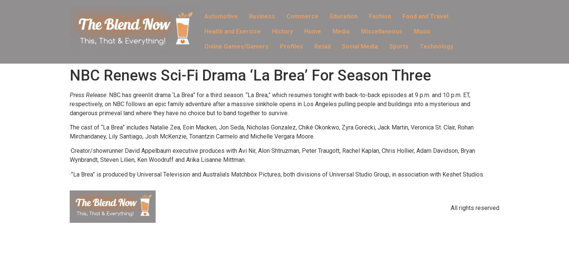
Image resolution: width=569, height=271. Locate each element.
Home (312, 31)
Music (422, 31)
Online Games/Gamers (236, 46)
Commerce (302, 16)
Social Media (360, 46)
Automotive (221, 16)
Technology (436, 46)
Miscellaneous (381, 31)
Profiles (291, 46)
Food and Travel (425, 16)
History (282, 31)
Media (341, 31)
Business (262, 16)
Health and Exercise (232, 31)
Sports (398, 46)
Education (344, 16)
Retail (322, 46)
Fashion (380, 16)
